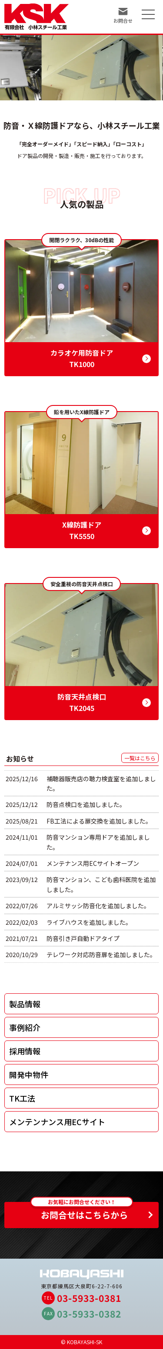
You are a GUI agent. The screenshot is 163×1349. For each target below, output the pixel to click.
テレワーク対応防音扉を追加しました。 (101, 954)
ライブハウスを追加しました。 (89, 922)
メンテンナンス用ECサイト (57, 1121)
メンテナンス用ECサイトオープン (93, 863)
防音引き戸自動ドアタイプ (83, 938)
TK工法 (22, 1098)
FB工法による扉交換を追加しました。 (99, 821)
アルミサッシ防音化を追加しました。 (98, 905)
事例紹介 (24, 1027)
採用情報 (24, 1051)
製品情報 (24, 1003)
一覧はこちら (140, 758)
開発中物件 (28, 1074)
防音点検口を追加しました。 (86, 804)
